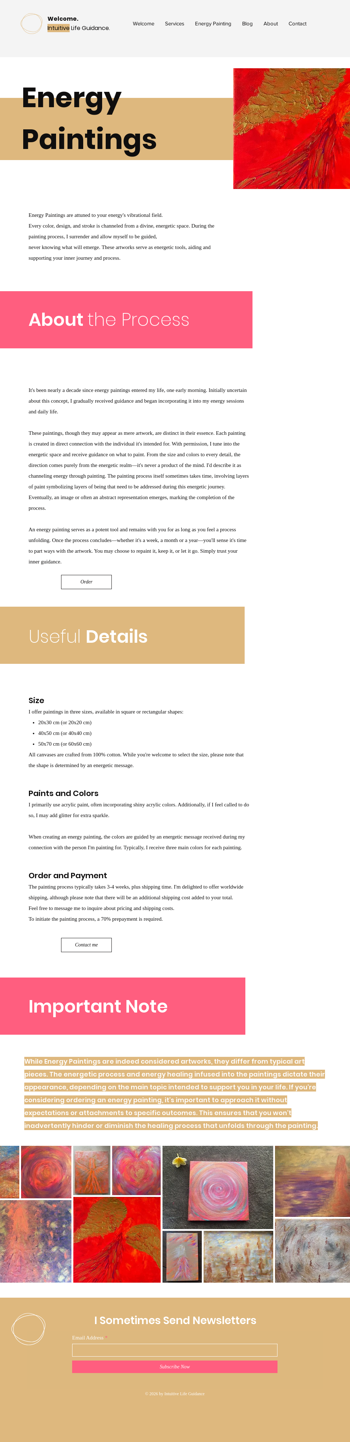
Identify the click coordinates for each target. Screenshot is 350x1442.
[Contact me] (86, 945)
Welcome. (63, 19)
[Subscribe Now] (175, 1367)
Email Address (88, 1338)
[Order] (86, 582)
